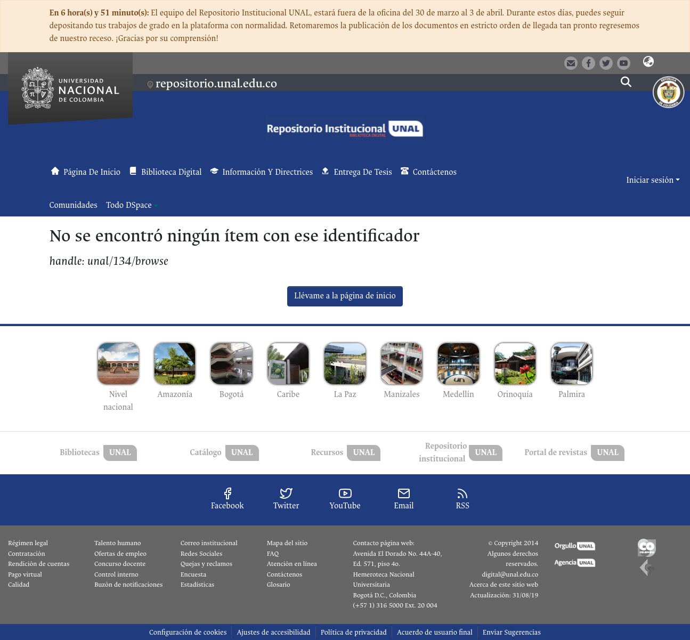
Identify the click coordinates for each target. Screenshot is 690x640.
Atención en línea (292, 564)
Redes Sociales (201, 553)
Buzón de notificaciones (128, 584)
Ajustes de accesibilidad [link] (273, 632)
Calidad (18, 584)
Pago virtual (25, 574)
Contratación (26, 553)
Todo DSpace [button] (129, 205)
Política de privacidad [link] (354, 632)
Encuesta (194, 574)
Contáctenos (285, 574)
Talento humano (117, 543)
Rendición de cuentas (38, 564)
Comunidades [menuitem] (74, 205)
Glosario (278, 584)
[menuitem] (132, 205)
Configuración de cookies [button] (187, 632)
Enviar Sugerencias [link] (512, 632)
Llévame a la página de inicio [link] (345, 296)
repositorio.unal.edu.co (216, 83)
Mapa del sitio (287, 543)
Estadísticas (197, 584)
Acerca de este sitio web (503, 584)
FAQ (273, 553)
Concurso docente (120, 564)
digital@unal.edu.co (510, 574)
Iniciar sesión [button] (651, 180)
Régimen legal (28, 543)
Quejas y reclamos (206, 564)
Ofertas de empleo (120, 553)
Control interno (116, 574)
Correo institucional (209, 543)
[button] (648, 62)
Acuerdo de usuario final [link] (435, 632)
